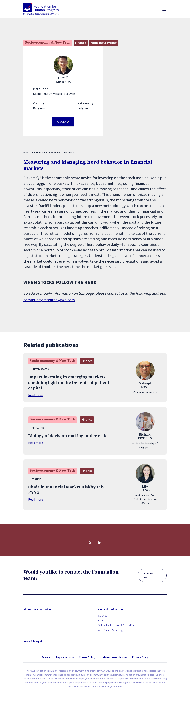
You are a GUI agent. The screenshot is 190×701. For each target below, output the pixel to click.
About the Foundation (37, 609)
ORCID (63, 123)
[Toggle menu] (164, 9)
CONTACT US (150, 575)
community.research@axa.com (49, 299)
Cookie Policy (87, 657)
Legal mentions (65, 657)
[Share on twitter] (90, 543)
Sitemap (46, 657)
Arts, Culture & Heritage (111, 630)
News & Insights (33, 641)
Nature (102, 620)
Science (102, 615)
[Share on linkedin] (100, 543)
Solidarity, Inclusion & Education (116, 625)
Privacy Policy (140, 657)
